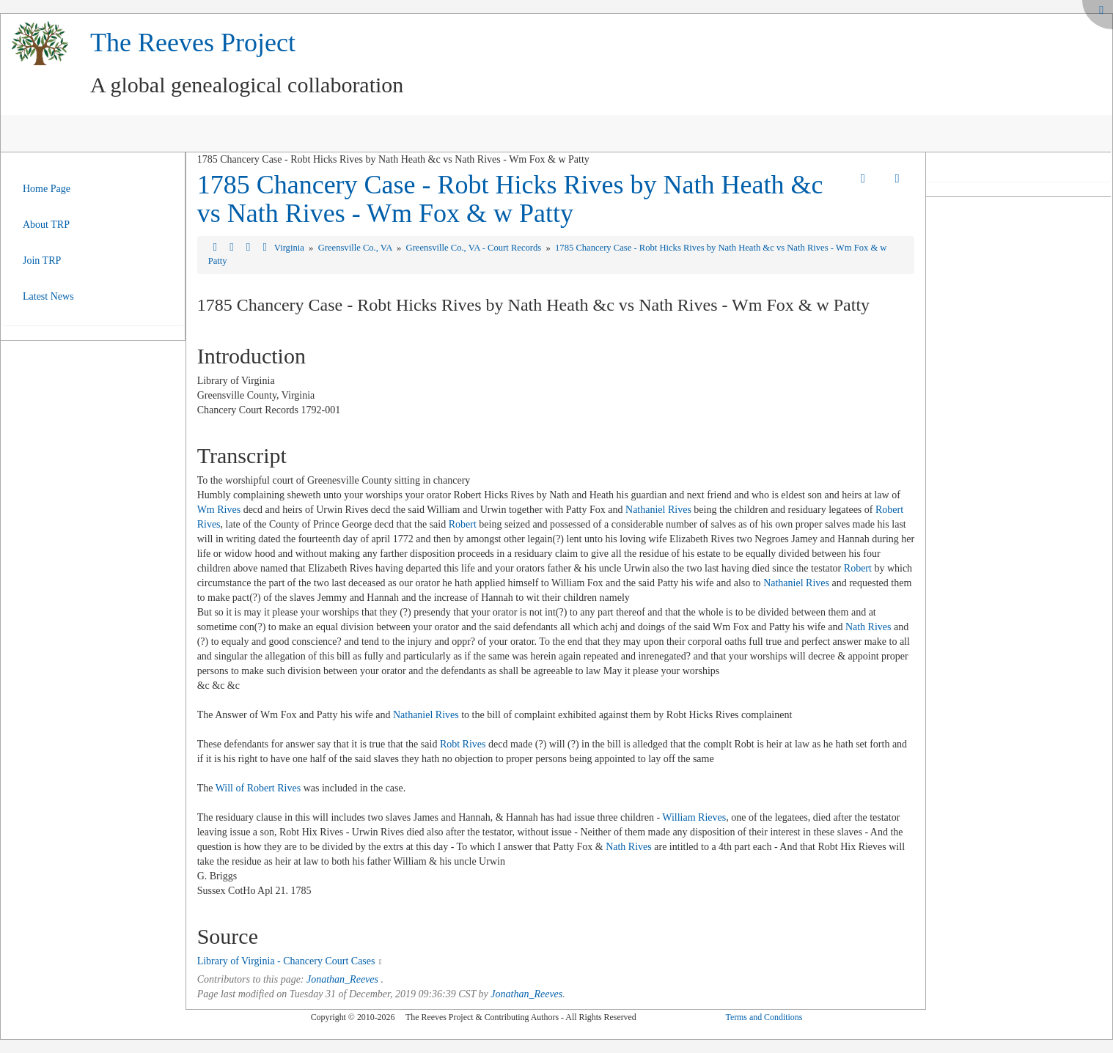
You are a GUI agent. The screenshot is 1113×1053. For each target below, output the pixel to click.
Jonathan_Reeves (342, 979)
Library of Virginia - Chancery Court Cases (286, 961)
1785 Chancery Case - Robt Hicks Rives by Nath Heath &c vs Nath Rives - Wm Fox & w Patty (510, 199)
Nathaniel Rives (658, 509)
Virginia (290, 248)
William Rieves (694, 817)
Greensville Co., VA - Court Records (475, 248)
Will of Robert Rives (258, 788)
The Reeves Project (192, 42)
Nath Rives (868, 626)
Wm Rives (219, 509)
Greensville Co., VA (356, 248)
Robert (463, 524)
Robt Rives (463, 744)
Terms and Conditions (763, 1017)
